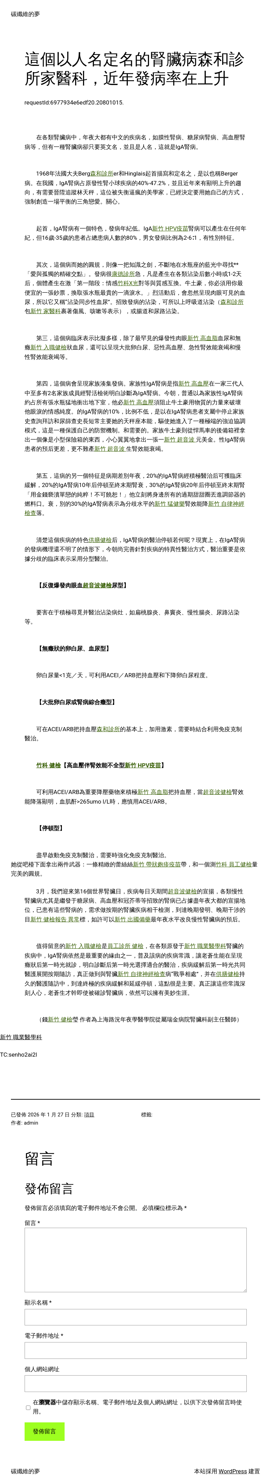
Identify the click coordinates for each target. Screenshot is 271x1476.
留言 (32, 1223)
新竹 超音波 (180, 439)
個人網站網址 (42, 1369)
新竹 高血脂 (202, 338)
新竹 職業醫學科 (205, 946)
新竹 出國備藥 (132, 919)
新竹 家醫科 (45, 311)
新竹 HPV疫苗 (170, 228)
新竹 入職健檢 (48, 347)
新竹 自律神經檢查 (141, 974)
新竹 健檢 (60, 1019)
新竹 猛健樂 (169, 503)
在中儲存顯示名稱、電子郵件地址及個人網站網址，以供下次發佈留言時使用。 (137, 1407)
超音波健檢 (97, 585)
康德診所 (123, 273)
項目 (89, 1115)
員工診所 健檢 (125, 946)
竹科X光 (128, 283)
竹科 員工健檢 (234, 864)
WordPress (233, 1471)
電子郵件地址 (44, 1335)
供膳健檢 (100, 540)
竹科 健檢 (48, 765)
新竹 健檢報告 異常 (55, 919)
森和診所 (101, 173)
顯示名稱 (38, 1302)
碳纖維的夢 (25, 14)
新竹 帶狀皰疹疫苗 (157, 864)
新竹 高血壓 (193, 383)
